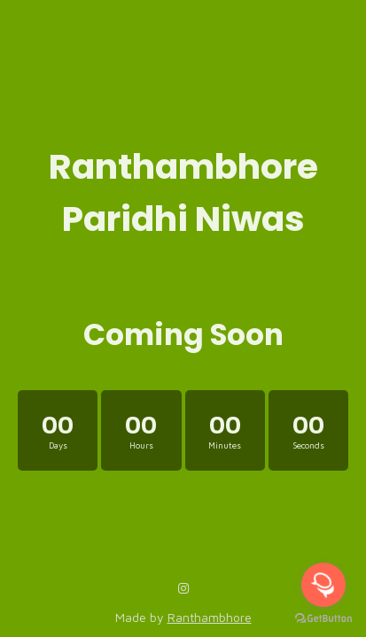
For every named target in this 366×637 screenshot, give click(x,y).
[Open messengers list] (323, 585)
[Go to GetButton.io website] (323, 619)
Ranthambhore (209, 617)
